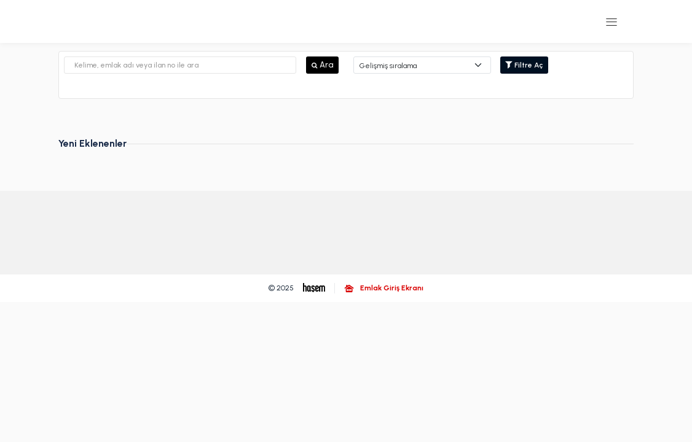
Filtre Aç (524, 65)
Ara (322, 64)
